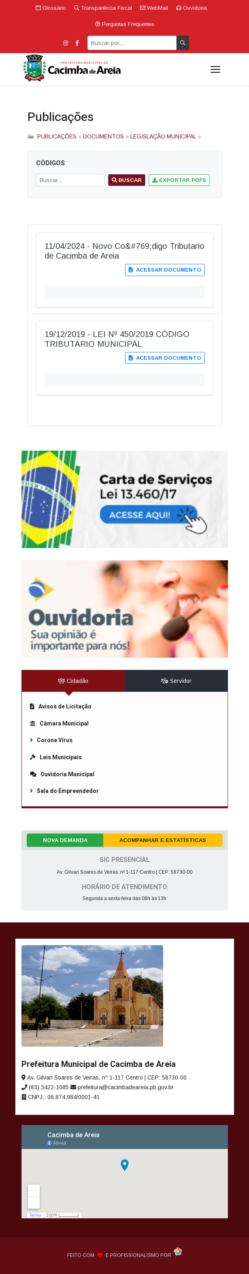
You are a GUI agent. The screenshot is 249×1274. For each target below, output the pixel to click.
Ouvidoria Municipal (62, 774)
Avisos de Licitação (61, 706)
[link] (124, 499)
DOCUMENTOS (103, 136)
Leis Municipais (56, 757)
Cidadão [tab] (73, 681)
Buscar (127, 180)
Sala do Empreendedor (64, 791)
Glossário (51, 8)
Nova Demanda (65, 840)
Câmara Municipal (59, 723)
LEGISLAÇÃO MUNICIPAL (163, 136)
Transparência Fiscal (103, 8)
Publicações (61, 117)
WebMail (154, 8)
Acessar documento (165, 270)
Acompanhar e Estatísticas (162, 840)
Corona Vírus (51, 740)
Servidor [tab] (176, 681)
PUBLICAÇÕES (57, 136)
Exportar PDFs (179, 180)
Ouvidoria (191, 8)
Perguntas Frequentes (124, 24)
